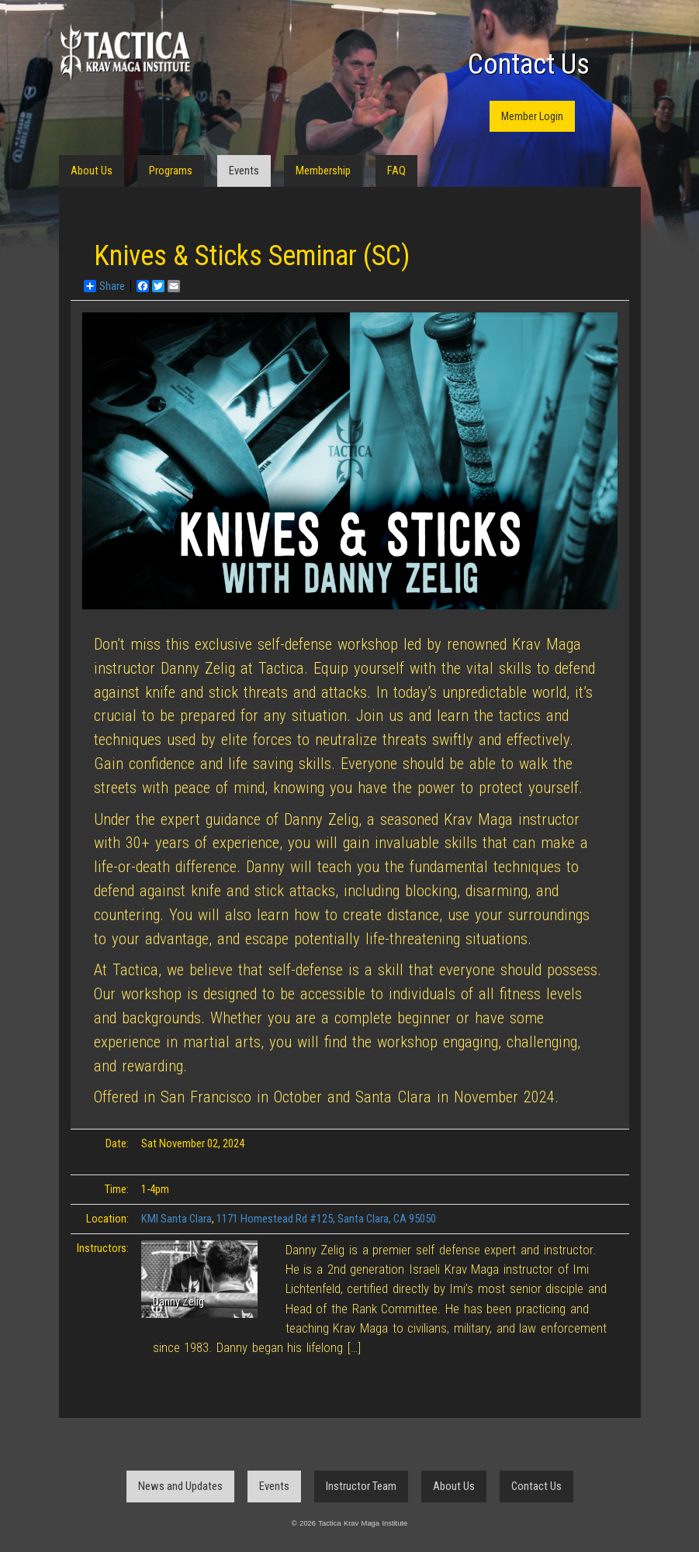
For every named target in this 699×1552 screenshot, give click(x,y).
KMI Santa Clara (176, 1219)
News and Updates (180, 1486)
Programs (170, 171)
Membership (323, 171)
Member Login (532, 116)
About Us (91, 171)
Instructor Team (361, 1486)
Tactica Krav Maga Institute (125, 52)
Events (244, 171)
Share (104, 286)
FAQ (396, 171)
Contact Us (529, 64)
